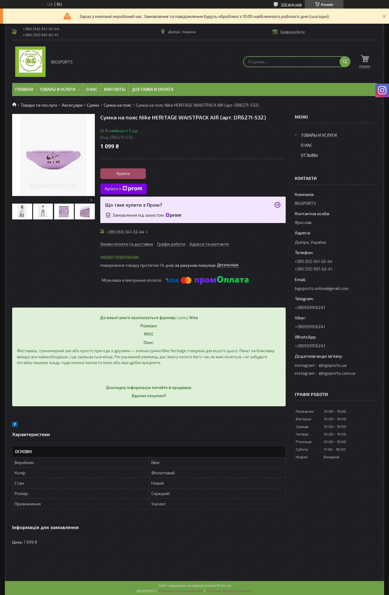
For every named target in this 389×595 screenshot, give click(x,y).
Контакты (115, 89)
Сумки (93, 105)
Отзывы (309, 155)
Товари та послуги (39, 105)
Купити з (123, 188)
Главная (24, 89)
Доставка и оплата (153, 89)
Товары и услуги (57, 89)
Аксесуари (72, 105)
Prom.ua (224, 585)
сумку (182, 317)
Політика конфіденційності (229, 591)
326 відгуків (291, 4)
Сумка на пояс (118, 105)
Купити (123, 173)
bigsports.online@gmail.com (322, 288)
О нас (92, 89)
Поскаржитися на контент (180, 591)
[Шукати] (344, 61)
